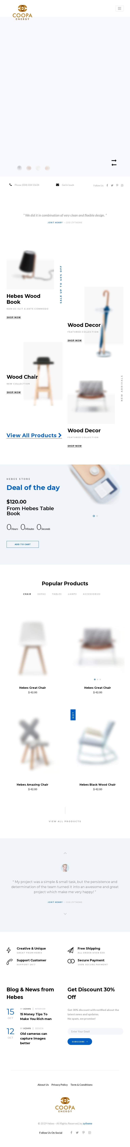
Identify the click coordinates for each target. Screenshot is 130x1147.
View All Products (34, 435)
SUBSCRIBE (80, 1042)
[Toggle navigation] (119, 8)
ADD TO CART (23, 544)
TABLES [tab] (57, 594)
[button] (93, 516)
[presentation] (65, 853)
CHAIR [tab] (27, 594)
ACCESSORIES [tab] (92, 594)
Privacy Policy (59, 1084)
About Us (43, 1084)
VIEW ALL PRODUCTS (65, 821)
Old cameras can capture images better (33, 1038)
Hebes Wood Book (23, 299)
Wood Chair (22, 377)
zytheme (87, 1123)
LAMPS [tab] (72, 594)
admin (27, 1009)
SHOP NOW (14, 317)
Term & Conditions (81, 1084)
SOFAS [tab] (42, 594)
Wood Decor (84, 325)
